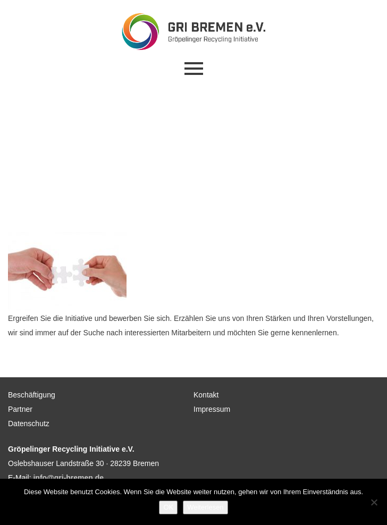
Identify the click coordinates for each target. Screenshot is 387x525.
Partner (20, 409)
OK (168, 507)
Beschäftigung (31, 395)
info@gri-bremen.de (68, 477)
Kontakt (206, 395)
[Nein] (373, 502)
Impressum (212, 409)
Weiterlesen (205, 507)
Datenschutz (28, 423)
